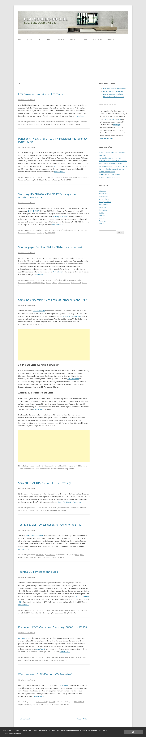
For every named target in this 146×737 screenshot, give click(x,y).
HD (32, 124)
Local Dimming (69, 124)
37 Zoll (84, 177)
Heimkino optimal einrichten (113, 94)
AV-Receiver (103, 194)
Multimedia (38, 660)
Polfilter (54, 283)
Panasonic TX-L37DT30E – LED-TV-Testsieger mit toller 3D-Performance (52, 140)
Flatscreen (21, 124)
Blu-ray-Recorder (105, 202)
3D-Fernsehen (73, 379)
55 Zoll (50, 469)
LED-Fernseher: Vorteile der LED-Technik (42, 94)
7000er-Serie (57, 272)
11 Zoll (76, 702)
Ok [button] (133, 732)
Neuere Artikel (83, 719)
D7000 (80, 657)
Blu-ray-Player (104, 199)
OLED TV (39, 39)
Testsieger (61, 39)
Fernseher (83, 122)
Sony (44, 510)
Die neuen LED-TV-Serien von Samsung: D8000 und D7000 (52, 627)
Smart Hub (60, 660)
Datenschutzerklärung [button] (12, 733)
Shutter (84, 283)
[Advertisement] (73, 59)
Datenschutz (97, 39)
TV (81, 124)
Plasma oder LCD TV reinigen (113, 91)
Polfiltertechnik (76, 283)
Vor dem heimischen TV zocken (110, 158)
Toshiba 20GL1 (38, 409)
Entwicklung (28, 705)
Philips (42, 283)
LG (30, 283)
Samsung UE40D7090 (60, 216)
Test (48, 510)
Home (20, 39)
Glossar (84, 39)
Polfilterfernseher (64, 283)
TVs (67, 705)
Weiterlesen (81, 116)
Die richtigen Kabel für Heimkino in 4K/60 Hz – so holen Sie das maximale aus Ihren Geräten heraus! (113, 169)
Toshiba (71, 469)
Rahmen (46, 660)
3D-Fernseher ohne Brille (72, 316)
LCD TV (29, 39)
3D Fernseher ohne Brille (26, 469)
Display (76, 122)
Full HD (28, 124)
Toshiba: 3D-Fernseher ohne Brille (38, 571)
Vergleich (64, 510)
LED (39, 124)
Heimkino (73, 39)
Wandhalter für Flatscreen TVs (113, 97)
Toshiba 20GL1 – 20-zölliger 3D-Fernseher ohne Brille (49, 524)
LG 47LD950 (36, 283)
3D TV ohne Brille (42, 469)
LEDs (62, 124)
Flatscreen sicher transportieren (114, 89)
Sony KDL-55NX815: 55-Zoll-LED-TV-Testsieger (45, 483)
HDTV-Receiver (104, 204)
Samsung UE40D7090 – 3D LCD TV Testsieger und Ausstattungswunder (47, 195)
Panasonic (49, 180)
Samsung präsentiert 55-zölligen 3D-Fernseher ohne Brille (52, 299)
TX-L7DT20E (68, 180)
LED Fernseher (46, 124)
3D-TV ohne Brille (82, 596)
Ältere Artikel (24, 719)
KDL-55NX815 (30, 510)
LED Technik (55, 124)
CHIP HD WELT (33, 211)
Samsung (32, 233)
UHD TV (49, 39)
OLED (51, 705)
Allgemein (51, 122)
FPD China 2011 (39, 311)
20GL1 (77, 555)
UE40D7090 (51, 233)
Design (20, 660)
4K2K (20, 602)
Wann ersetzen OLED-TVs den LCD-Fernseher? (45, 674)
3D (88, 177)
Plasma (77, 124)
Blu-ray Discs (103, 196)
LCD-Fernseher (62, 685)
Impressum (110, 39)
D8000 (85, 657)
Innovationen (51, 466)
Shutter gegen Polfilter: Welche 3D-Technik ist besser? (50, 247)
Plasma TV (102, 218)
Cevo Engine (47, 613)
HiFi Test (57, 166)
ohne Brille (63, 613)
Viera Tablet (40, 649)
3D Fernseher (83, 466)
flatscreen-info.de (106, 138)
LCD (35, 124)
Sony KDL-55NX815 (65, 502)
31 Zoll (81, 702)
